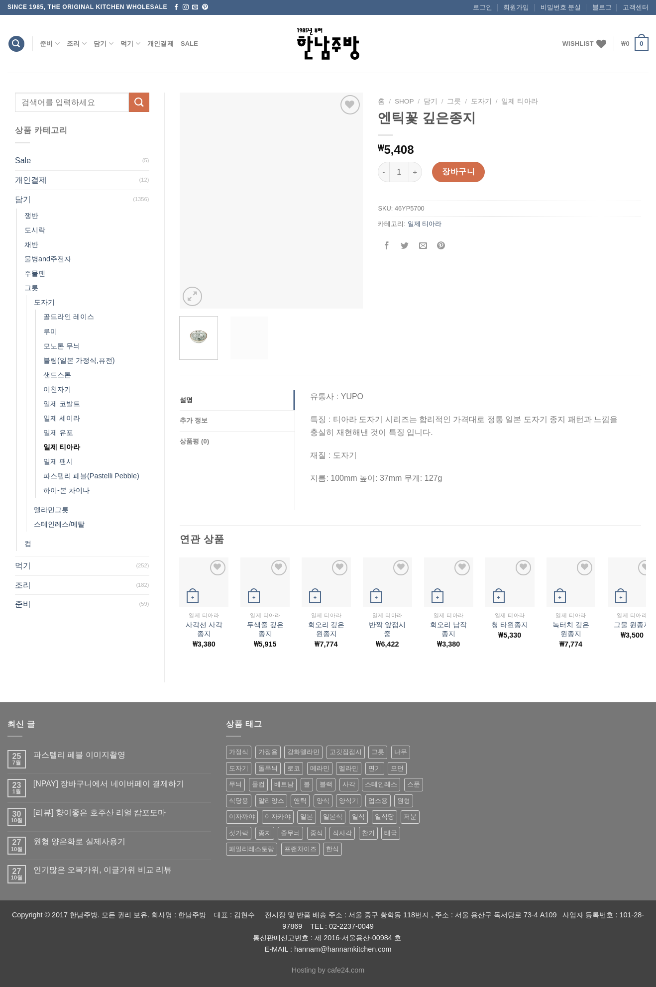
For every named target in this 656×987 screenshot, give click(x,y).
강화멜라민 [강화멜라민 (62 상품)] (303, 752)
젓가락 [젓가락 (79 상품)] (238, 833)
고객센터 (636, 7)
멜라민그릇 (51, 510)
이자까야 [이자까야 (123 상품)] (242, 816)
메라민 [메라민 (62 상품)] (319, 768)
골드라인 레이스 (68, 317)
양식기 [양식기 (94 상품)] (348, 800)
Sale (189, 43)
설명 (186, 400)
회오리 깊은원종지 (326, 629)
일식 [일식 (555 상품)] (358, 816)
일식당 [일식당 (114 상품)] (384, 816)
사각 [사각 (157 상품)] (348, 784)
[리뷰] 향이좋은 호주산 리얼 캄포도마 (99, 812)
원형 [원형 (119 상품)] (403, 800)
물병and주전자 (47, 259)
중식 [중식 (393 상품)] (316, 833)
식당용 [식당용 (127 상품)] (238, 800)
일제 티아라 (61, 447)
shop (404, 101)
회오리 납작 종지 (448, 629)
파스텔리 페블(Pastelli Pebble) (91, 476)
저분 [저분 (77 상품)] (410, 816)
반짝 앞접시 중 (387, 629)
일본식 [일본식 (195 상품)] (332, 816)
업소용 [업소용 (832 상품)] (378, 800)
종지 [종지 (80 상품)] (264, 833)
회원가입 (516, 7)
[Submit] (139, 102)
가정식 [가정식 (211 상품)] (238, 752)
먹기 (130, 43)
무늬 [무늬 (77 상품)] (235, 784)
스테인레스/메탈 (59, 524)
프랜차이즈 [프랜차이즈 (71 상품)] (300, 849)
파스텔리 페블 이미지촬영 (79, 755)
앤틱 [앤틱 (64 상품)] (300, 800)
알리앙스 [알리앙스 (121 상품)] (271, 800)
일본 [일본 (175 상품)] (306, 816)
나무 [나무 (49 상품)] (400, 752)
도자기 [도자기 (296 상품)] (238, 768)
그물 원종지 (632, 625)
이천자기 (57, 389)
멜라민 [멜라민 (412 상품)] (348, 768)
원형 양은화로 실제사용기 (79, 841)
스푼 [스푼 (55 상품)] (413, 784)
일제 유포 (58, 433)
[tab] (237, 400)
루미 (50, 331)
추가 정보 (194, 420)
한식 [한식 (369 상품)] (332, 849)
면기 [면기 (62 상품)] (374, 768)
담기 (103, 43)
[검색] (16, 44)
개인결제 (160, 43)
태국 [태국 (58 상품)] (390, 833)
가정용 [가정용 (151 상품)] (268, 752)
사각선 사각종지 (204, 629)
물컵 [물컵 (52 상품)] (258, 784)
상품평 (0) (195, 441)
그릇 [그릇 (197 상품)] (377, 752)
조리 (77, 43)
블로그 (602, 7)
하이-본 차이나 (66, 490)
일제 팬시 (58, 461)
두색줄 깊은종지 (265, 629)
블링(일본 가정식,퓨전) (79, 360)
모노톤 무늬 (61, 346)
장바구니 (458, 171)
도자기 (44, 302)
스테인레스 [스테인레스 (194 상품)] (381, 784)
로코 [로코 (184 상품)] (293, 768)
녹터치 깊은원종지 (570, 629)
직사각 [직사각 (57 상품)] (342, 833)
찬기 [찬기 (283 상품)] (368, 833)
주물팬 (34, 273)
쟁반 (31, 215)
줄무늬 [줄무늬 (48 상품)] (290, 833)
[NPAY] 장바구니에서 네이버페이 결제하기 (108, 783)
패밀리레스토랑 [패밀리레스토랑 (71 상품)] (251, 849)
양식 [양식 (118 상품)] (323, 800)
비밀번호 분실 (561, 7)
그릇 (31, 288)
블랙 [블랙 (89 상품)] (326, 784)
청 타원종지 (509, 625)
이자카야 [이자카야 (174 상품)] (278, 816)
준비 (50, 43)
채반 (31, 244)
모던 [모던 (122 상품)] (397, 768)
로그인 (482, 7)
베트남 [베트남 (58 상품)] (284, 784)
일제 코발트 (61, 404)
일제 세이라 (61, 418)
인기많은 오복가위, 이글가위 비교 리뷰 (102, 870)
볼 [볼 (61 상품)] (307, 784)
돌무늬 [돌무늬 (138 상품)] (268, 768)
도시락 (34, 230)
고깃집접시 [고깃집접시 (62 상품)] (345, 752)
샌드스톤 (57, 375)
